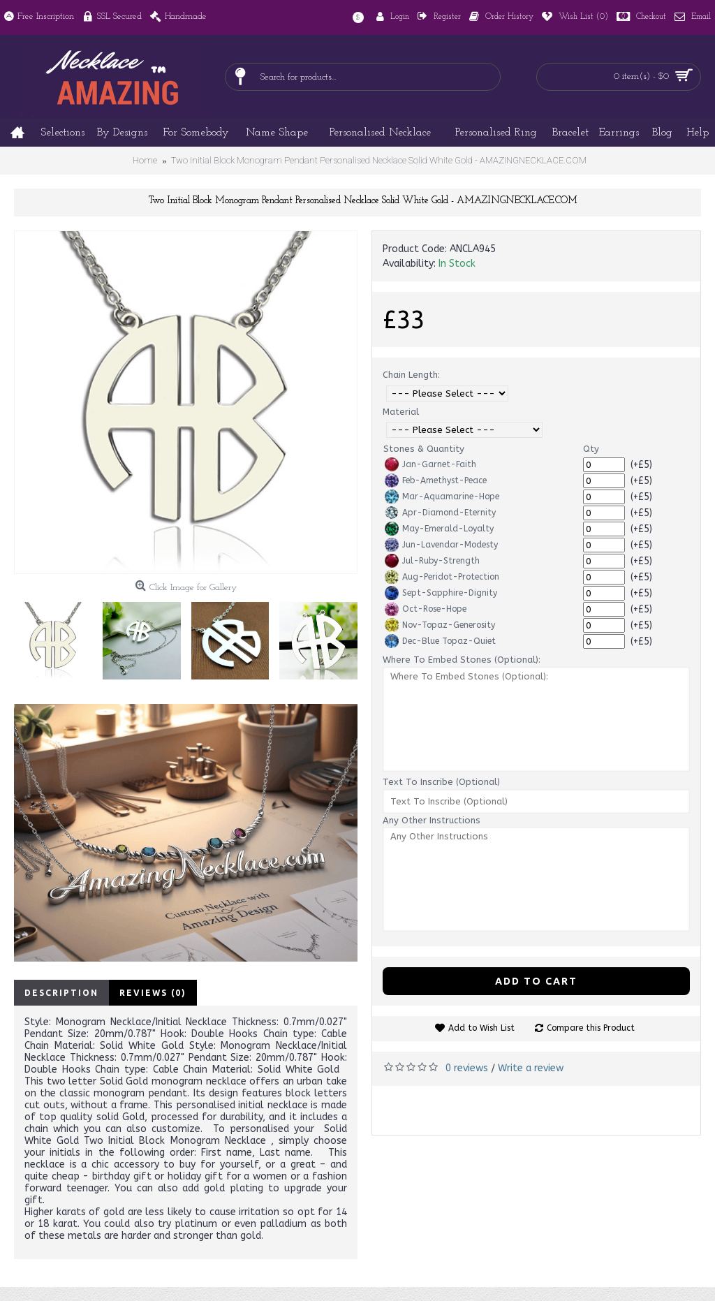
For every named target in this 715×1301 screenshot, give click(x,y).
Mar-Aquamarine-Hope (442, 497)
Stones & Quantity (423, 448)
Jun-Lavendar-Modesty (441, 545)
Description (61, 992)
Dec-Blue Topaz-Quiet (440, 641)
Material (401, 411)
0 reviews (466, 1068)
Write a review (530, 1068)
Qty (591, 448)
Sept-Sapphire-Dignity (441, 593)
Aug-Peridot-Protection (442, 577)
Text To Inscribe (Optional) (441, 782)
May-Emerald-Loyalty (439, 529)
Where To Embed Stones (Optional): (461, 659)
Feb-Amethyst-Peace (436, 480)
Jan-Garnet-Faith (430, 464)
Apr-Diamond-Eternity (440, 513)
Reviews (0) (152, 992)
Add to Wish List (481, 1028)
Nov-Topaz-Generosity (440, 625)
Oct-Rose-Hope (425, 609)
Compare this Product (591, 1028)
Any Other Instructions (431, 820)
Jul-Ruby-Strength (432, 561)
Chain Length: (411, 374)
